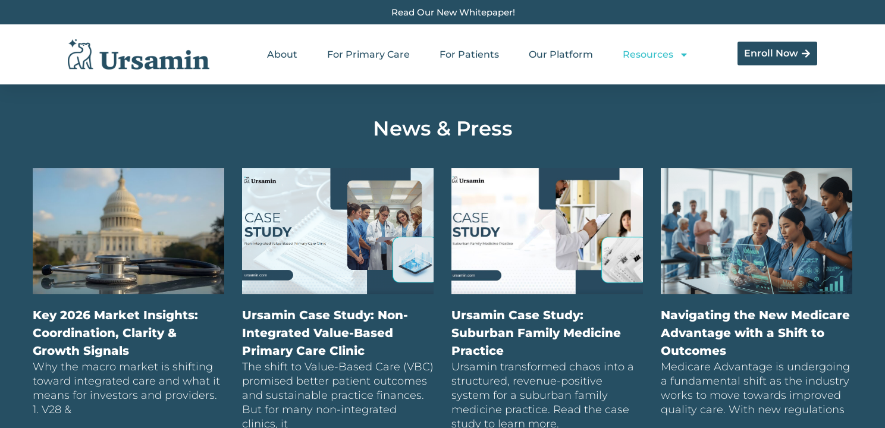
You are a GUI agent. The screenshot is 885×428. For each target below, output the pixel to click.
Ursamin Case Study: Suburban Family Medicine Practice (536, 333)
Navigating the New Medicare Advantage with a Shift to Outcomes (755, 333)
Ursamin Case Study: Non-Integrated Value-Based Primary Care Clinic (325, 333)
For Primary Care (368, 54)
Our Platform (561, 54)
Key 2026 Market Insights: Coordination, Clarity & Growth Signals (115, 333)
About (282, 54)
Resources (656, 54)
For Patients (469, 54)
